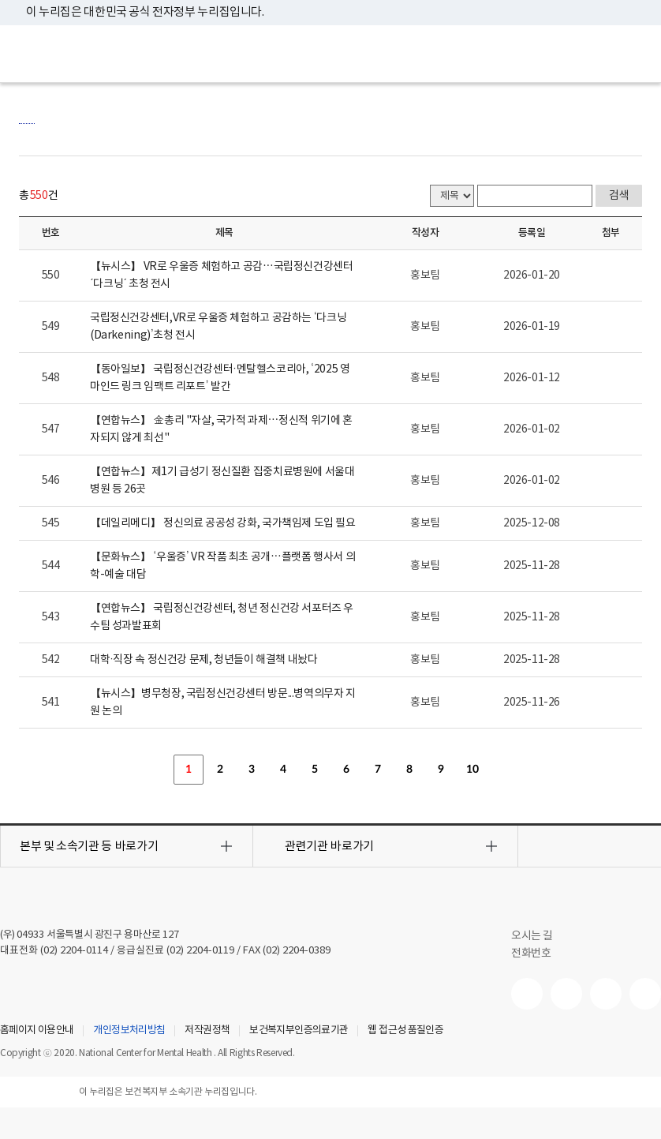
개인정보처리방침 (129, 1030)
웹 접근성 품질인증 (405, 1030)
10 (472, 769)
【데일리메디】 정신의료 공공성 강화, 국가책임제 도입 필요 (223, 523)
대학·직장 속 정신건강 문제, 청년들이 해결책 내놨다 (204, 660)
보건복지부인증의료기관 (298, 1030)
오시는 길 (540, 936)
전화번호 (531, 953)
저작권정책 (207, 1030)
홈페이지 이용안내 (36, 1030)
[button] (126, 846)
